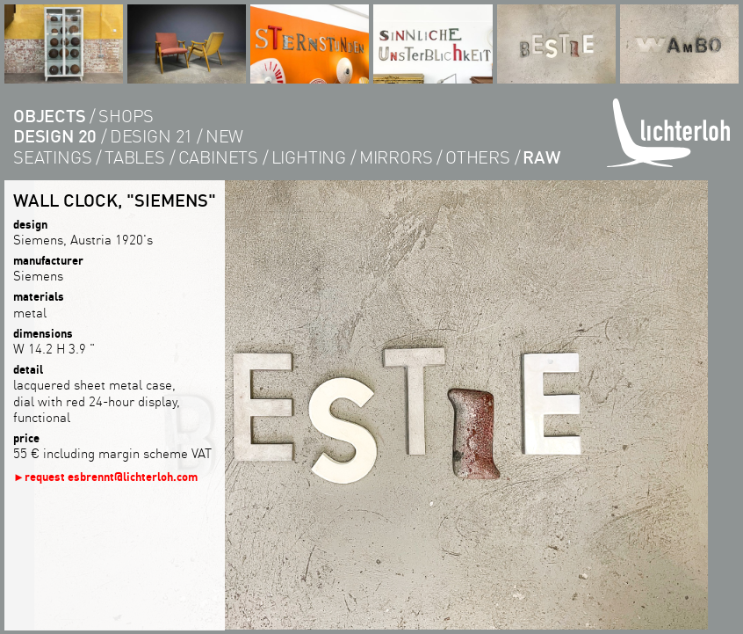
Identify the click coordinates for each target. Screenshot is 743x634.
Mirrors (396, 157)
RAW (541, 157)
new (224, 136)
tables (135, 157)
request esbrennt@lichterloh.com (111, 476)
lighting (308, 157)
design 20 (55, 136)
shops (126, 116)
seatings (52, 157)
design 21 (151, 136)
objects (49, 116)
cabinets (218, 157)
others (477, 157)
